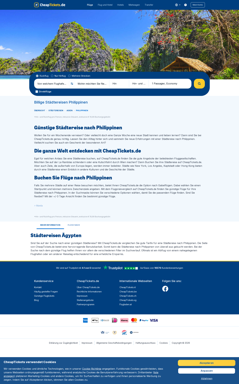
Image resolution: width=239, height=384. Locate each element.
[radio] (42, 76)
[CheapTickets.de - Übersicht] (49, 5)
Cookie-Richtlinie (91, 368)
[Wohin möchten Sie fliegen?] (92, 83)
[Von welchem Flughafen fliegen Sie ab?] (51, 83)
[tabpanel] (119, 243)
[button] (198, 4)
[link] (185, 4)
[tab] (50, 225)
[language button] (177, 4)
